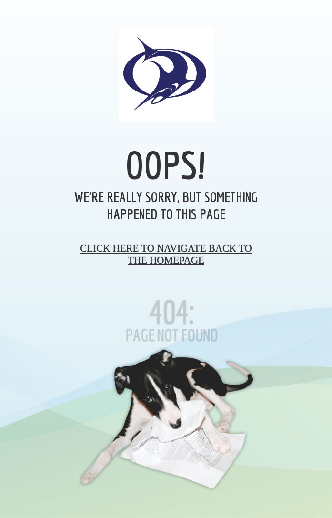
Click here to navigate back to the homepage (166, 254)
